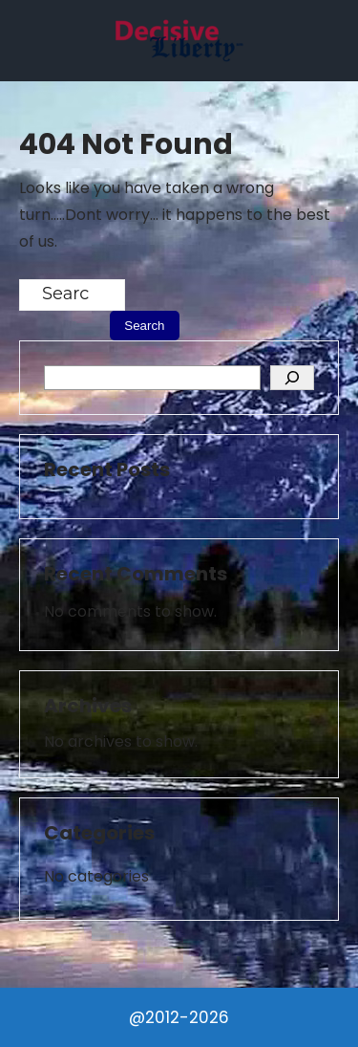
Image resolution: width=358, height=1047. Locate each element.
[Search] (292, 377)
